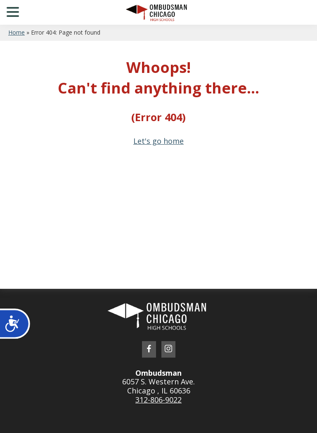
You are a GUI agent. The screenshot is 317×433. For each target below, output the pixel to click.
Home (16, 32)
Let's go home (158, 141)
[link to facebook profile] (149, 349)
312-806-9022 (158, 400)
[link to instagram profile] (168, 349)
